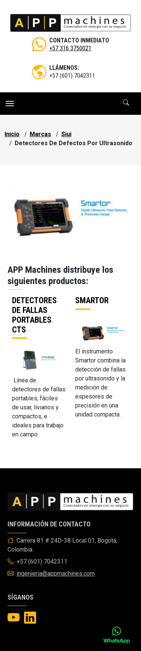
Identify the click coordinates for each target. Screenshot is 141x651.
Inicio (12, 134)
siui (66, 134)
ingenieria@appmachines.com (56, 573)
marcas (40, 134)
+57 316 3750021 (70, 48)
